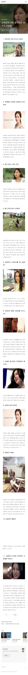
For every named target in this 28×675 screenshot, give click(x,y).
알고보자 (3, 1)
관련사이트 (3, 667)
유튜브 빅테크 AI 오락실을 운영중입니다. (10, 652)
